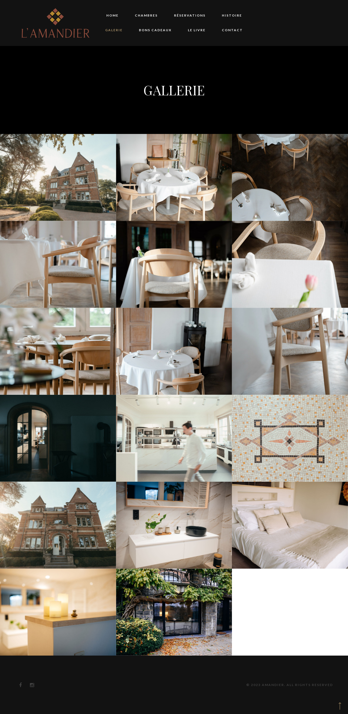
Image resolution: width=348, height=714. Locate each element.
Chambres (146, 15)
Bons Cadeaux (155, 30)
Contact (232, 30)
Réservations (190, 15)
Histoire (232, 15)
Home (112, 15)
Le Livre (197, 30)
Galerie (114, 30)
